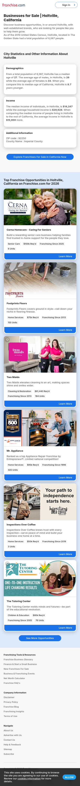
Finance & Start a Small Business (20, 664)
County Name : (15, 141)
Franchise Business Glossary (18, 659)
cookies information (29, 778)
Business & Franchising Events (19, 673)
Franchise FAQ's (12, 683)
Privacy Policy (11, 702)
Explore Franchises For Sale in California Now (40, 156)
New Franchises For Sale (16, 669)
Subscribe (9, 754)
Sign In (66, 4)
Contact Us (9, 740)
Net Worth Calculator (14, 678)
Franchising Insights (14, 711)
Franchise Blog (11, 706)
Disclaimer (9, 697)
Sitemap (8, 749)
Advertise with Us (13, 735)
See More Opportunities (40, 638)
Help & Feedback (12, 744)
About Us (8, 730)
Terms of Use (10, 716)
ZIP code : (12, 138)
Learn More (65, 256)
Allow (69, 777)
